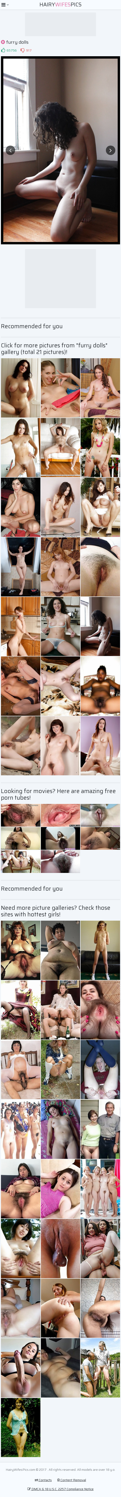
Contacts (43, 1480)
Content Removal (71, 1480)
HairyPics (60, 4)
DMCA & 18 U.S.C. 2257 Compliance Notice (60, 1489)
